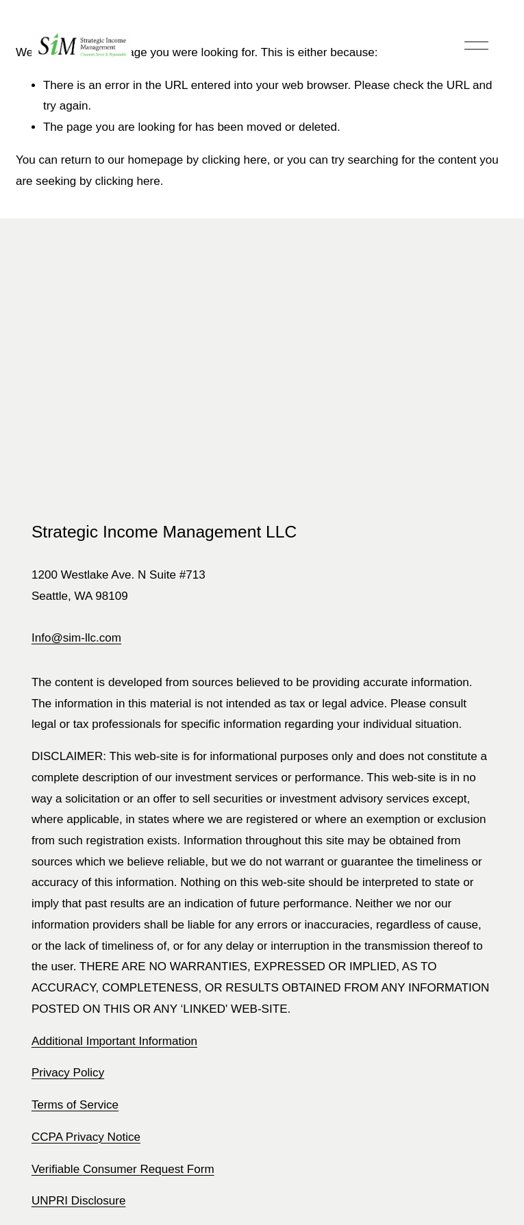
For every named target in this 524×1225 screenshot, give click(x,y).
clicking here (234, 159)
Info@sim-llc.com (76, 637)
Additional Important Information (114, 1041)
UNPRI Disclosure (79, 1200)
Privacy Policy (68, 1072)
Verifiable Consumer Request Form (123, 1169)
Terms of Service (75, 1104)
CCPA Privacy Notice (86, 1137)
